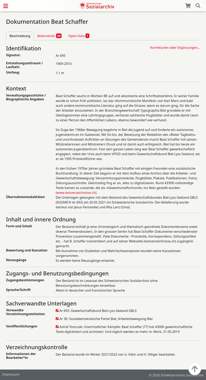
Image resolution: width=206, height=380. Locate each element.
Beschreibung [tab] (19, 36)
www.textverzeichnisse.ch (76, 192)
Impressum (11, 374)
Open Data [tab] (78, 35)
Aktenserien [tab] (49, 35)
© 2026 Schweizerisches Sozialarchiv (176, 375)
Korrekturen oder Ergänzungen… (175, 47)
